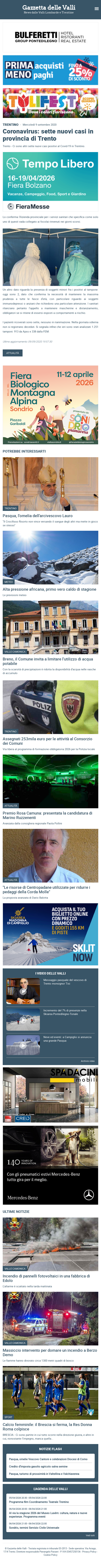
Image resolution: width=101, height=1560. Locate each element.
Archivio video (88, 1061)
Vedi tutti (90, 1535)
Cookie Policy (50, 1554)
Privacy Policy (89, 1551)
